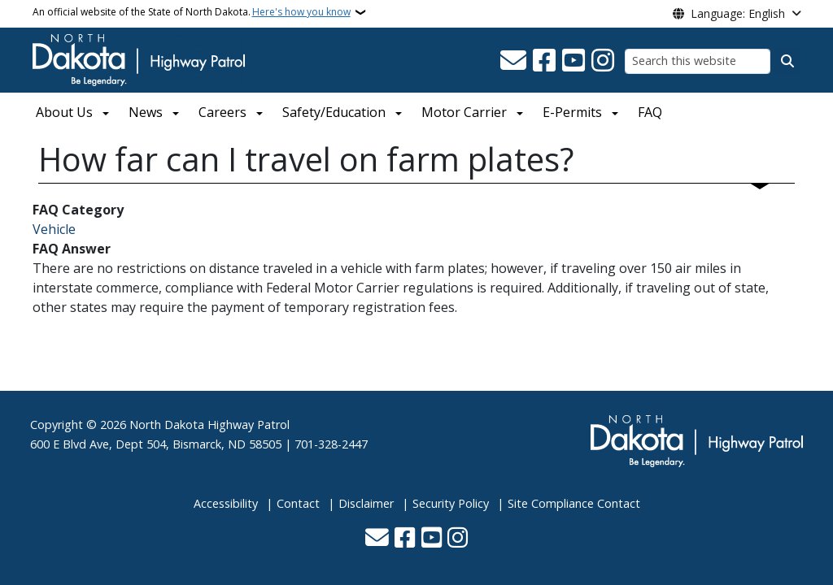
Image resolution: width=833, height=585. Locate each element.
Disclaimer (366, 503)
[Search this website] (697, 61)
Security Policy (450, 503)
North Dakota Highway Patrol (209, 424)
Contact (298, 503)
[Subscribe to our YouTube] (573, 61)
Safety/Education (334, 112)
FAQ (650, 112)
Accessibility (226, 503)
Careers (222, 112)
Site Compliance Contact (574, 503)
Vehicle (54, 229)
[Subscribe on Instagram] (602, 61)
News (146, 112)
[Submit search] (787, 61)
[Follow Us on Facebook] (544, 61)
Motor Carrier (464, 112)
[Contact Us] (513, 61)
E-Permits (572, 112)
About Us (64, 112)
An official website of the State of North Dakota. (192, 12)
